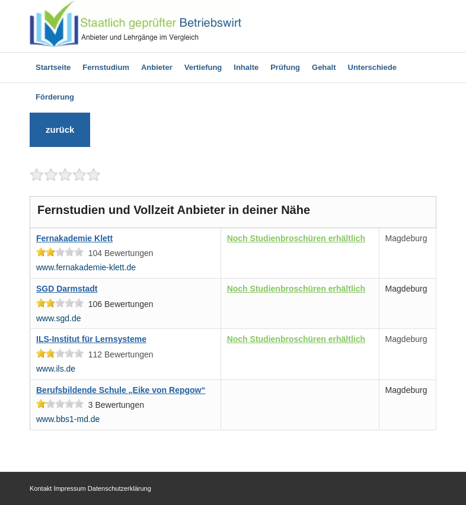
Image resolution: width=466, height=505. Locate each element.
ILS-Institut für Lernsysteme (91, 339)
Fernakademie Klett (74, 238)
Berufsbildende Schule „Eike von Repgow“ (121, 390)
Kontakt (41, 488)
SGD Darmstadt (66, 288)
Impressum (69, 488)
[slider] (60, 252)
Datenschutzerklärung (119, 488)
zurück (60, 129)
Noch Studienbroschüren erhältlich (296, 238)
